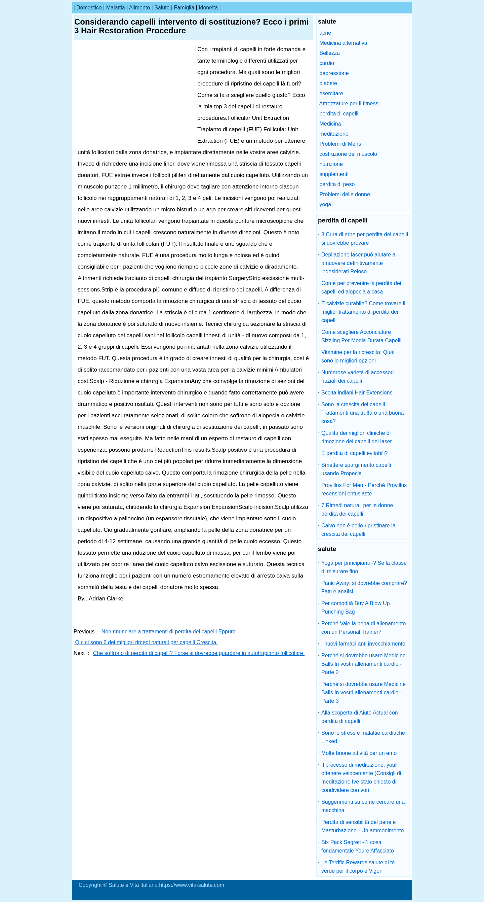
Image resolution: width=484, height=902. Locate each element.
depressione (334, 73)
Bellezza (329, 53)
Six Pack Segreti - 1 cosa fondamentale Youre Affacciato (357, 846)
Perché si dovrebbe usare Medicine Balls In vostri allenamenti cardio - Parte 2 (363, 664)
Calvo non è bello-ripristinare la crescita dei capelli (358, 530)
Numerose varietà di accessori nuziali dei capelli (357, 377)
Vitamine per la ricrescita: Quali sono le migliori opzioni (358, 356)
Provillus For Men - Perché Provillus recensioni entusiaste (364, 489)
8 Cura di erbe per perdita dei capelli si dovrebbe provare (364, 239)
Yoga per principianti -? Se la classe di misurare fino (364, 567)
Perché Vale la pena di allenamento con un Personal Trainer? (363, 628)
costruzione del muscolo (348, 154)
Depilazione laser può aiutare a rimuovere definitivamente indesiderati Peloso (358, 263)
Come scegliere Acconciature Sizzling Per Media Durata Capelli (361, 336)
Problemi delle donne (344, 194)
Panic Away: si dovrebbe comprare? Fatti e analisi (364, 587)
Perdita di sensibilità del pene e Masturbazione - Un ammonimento (362, 826)
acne (325, 33)
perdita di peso (337, 184)
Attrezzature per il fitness (348, 103)
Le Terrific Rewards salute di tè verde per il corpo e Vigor (358, 867)
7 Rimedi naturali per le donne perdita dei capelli (357, 509)
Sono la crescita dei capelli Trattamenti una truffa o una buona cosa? (362, 413)
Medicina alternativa (343, 43)
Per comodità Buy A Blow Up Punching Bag (355, 607)
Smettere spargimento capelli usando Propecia (356, 469)
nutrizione (330, 164)
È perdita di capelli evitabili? (354, 453)
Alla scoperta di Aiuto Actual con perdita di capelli (359, 717)
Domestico (89, 7)
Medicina (330, 124)
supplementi (333, 174)
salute (161, 7)
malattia (115, 7)
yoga (325, 204)
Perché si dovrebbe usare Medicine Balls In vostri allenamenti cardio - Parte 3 (363, 692)
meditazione (333, 134)
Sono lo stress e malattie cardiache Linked (363, 737)
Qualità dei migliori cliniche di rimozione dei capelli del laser (356, 437)
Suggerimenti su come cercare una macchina (363, 806)
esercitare (331, 93)
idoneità (208, 7)
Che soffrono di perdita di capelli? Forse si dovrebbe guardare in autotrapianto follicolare (199, 653)
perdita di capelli (338, 113)
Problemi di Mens (340, 144)
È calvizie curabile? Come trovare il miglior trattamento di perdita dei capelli (363, 312)
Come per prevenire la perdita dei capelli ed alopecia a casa (361, 287)
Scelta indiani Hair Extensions (357, 392)
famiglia (184, 7)
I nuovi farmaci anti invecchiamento (363, 644)
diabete (328, 83)
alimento (139, 7)
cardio (326, 63)
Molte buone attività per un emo (359, 753)
